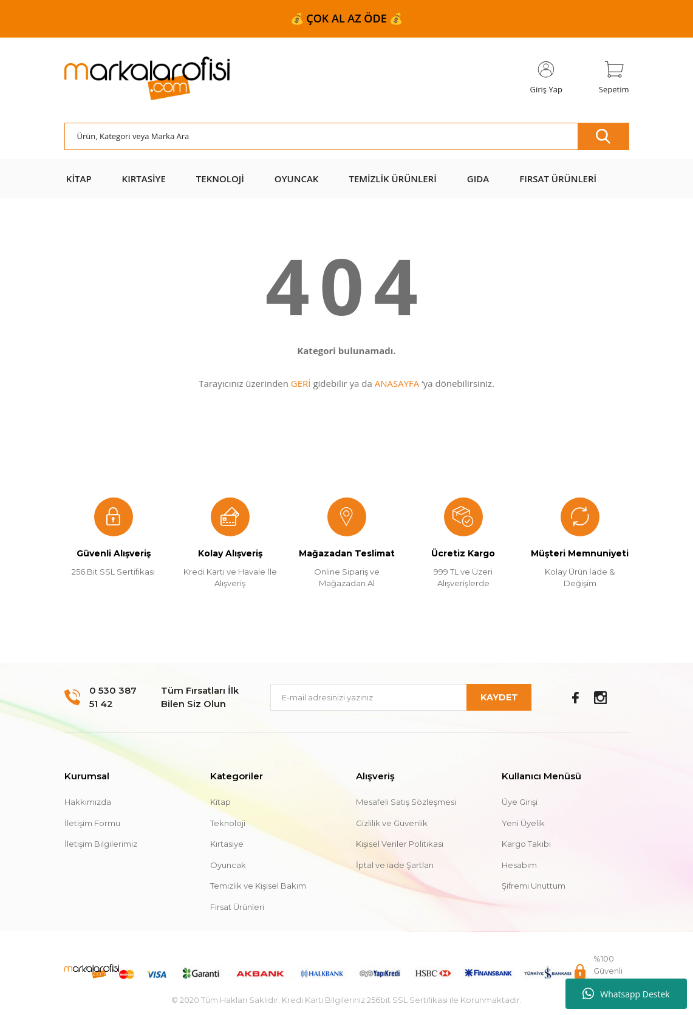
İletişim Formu (92, 823)
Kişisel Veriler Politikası (399, 844)
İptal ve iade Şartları (395, 865)
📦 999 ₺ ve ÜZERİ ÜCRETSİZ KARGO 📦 (346, 18)
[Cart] (614, 78)
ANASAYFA (397, 383)
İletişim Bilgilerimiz (100, 844)
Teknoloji (227, 823)
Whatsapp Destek (625, 993)
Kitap (220, 802)
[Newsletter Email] (400, 697)
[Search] (346, 136)
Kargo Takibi (526, 844)
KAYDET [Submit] (499, 697)
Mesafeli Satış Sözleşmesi (406, 802)
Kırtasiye (227, 844)
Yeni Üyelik (523, 823)
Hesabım (519, 865)
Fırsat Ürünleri (237, 907)
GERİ (301, 383)
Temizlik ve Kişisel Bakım (258, 885)
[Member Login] (546, 78)
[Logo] (147, 79)
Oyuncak (228, 865)
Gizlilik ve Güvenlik (392, 823)
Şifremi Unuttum (533, 885)
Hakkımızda (87, 802)
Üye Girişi (520, 802)
